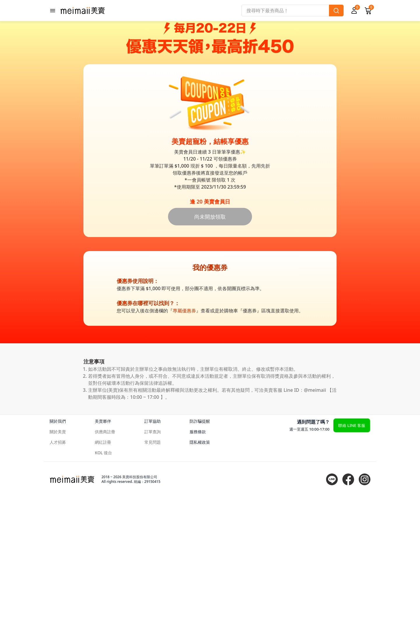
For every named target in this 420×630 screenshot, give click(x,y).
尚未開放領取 (210, 349)
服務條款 (198, 565)
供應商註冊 (105, 565)
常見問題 (152, 575)
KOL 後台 (103, 586)
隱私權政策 (200, 575)
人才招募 (58, 575)
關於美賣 (58, 565)
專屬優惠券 (184, 444)
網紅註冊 (103, 575)
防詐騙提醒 (200, 554)
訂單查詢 (152, 565)
